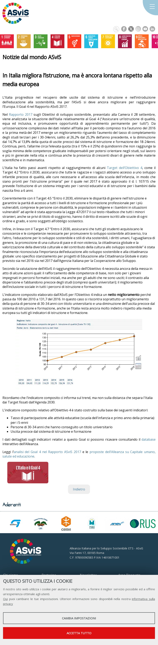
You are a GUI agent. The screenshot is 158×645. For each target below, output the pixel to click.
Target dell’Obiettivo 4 (124, 168)
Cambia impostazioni (79, 618)
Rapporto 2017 (20, 114)
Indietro (79, 489)
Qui (5, 599)
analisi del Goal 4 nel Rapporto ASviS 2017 (47, 452)
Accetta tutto (79, 633)
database (149, 439)
